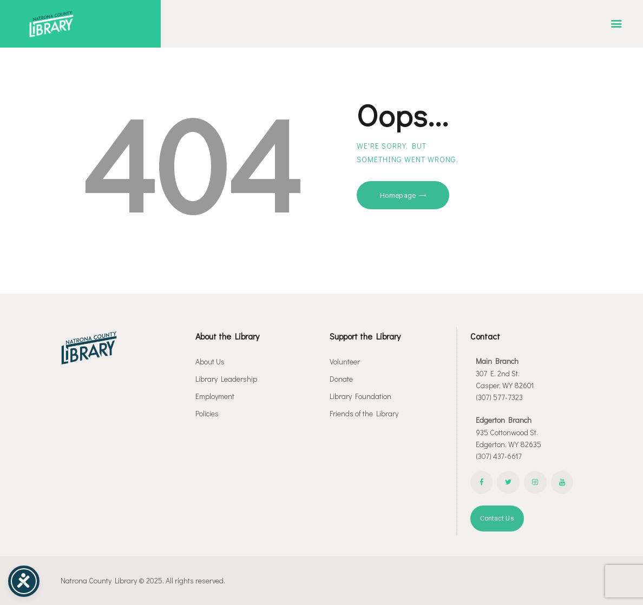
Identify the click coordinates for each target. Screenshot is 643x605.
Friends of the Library (364, 413)
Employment (214, 396)
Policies (207, 413)
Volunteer (345, 361)
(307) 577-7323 (499, 397)
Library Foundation (360, 396)
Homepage (398, 195)
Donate (341, 379)
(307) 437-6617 (499, 456)
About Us (210, 361)
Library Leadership (226, 379)
